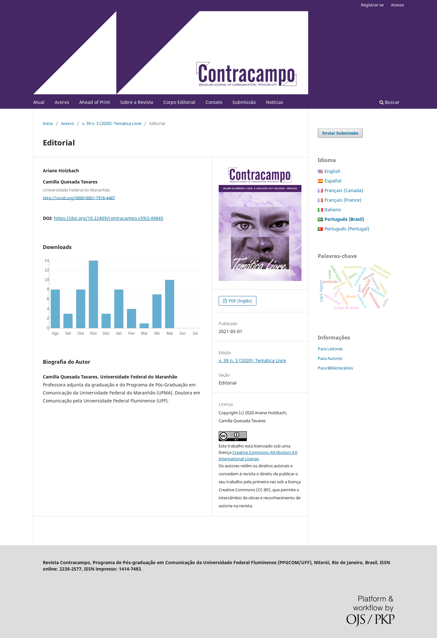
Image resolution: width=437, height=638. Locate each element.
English (332, 171)
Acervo (62, 102)
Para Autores (330, 358)
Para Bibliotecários (335, 368)
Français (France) (342, 200)
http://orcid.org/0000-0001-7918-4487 (79, 197)
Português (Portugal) (346, 229)
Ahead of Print (94, 102)
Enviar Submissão (340, 133)
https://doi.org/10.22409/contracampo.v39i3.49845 (108, 218)
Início (48, 123)
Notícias (274, 102)
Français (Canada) (343, 190)
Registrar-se (372, 5)
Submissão (244, 102)
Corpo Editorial (179, 102)
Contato (214, 102)
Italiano (332, 209)
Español (332, 181)
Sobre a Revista (136, 102)
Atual (38, 102)
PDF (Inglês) (240, 301)
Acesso (397, 5)
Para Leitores (330, 349)
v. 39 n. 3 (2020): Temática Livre (111, 123)
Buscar (389, 102)
